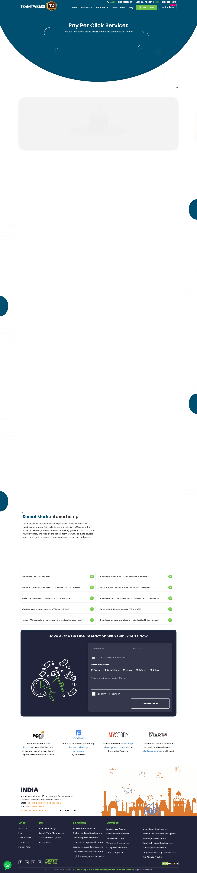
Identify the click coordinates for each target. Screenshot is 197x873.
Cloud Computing (115, 852)
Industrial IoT (45, 842)
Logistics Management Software (88, 856)
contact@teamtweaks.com (35, 810)
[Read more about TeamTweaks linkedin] (27, 862)
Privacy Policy (24, 847)
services (86, 7)
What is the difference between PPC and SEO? (136, 609)
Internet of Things (47, 828)
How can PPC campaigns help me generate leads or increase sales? (58, 620)
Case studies (24, 837)
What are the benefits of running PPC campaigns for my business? (58, 587)
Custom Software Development (88, 851)
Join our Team (167, 7)
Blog (131, 7)
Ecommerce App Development (88, 847)
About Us (22, 828)
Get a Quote (146, 7)
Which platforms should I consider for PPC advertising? (58, 598)
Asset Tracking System (50, 837)
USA (67, 810)
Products (102, 7)
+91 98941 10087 (124, 2)
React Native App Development (158, 843)
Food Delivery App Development (88, 842)
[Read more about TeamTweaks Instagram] (33, 862)
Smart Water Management (52, 833)
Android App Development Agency (159, 833)
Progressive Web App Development (159, 852)
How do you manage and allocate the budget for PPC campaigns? (136, 620)
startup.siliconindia (152, 750)
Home (74, 7)
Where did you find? (100, 664)
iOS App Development (117, 847)
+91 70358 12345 (168, 2)
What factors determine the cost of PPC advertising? (58, 609)
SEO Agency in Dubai (152, 857)
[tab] (58, 576)
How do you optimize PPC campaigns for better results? (136, 576)
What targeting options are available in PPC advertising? (136, 587)
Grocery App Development (86, 837)
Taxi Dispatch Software (84, 828)
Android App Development (155, 829)
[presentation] (111, 703)
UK (60, 810)
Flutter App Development (155, 847)
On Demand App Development (88, 833)
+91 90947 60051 (144, 2)
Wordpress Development (118, 843)
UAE (74, 810)
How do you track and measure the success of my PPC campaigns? (136, 598)
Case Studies (118, 7)
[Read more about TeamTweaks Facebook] (20, 862)
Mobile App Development (155, 838)
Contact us (23, 842)
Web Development (115, 838)
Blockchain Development (118, 833)
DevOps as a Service (116, 829)
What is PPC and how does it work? (58, 576)
